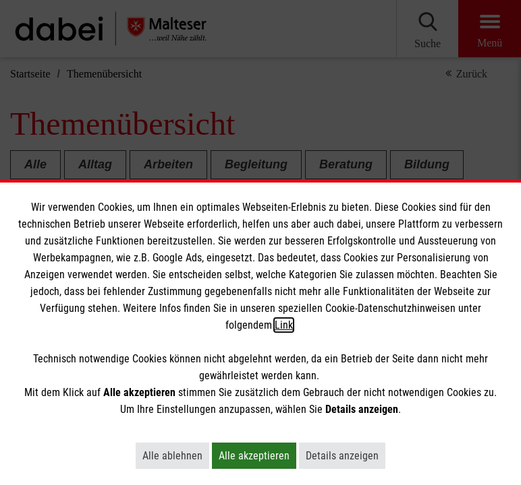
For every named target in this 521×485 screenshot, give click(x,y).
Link (284, 325)
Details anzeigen (345, 455)
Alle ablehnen (175, 455)
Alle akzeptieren (257, 455)
